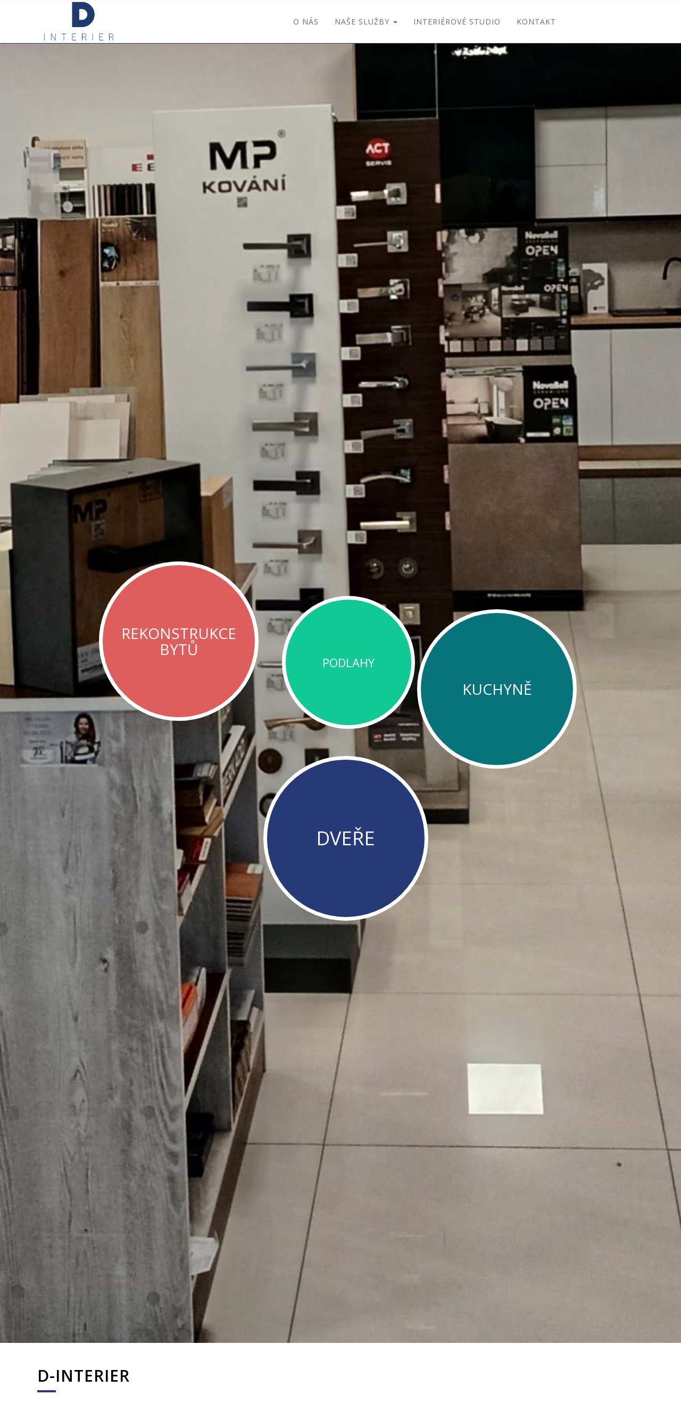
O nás (306, 21)
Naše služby (366, 21)
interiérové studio (457, 21)
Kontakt (536, 21)
